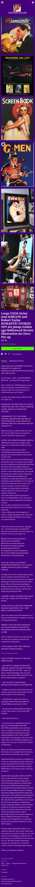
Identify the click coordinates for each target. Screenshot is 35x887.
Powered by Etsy (6, 883)
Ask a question (17, 354)
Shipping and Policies (19, 863)
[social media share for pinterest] (9, 354)
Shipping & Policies (16, 361)
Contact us (4, 865)
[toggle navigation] (2, 2)
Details (4, 361)
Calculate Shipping (8, 344)
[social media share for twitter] (6, 354)
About (8, 863)
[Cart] (33, 2)
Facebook (4, 872)
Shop (3, 863)
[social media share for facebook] (2, 354)
